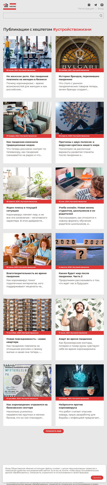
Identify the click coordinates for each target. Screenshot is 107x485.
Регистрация (86, 8)
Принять (97, 477)
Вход (101, 8)
